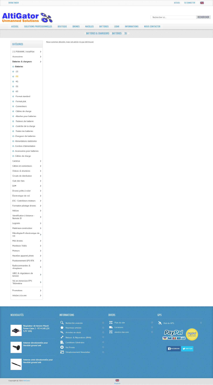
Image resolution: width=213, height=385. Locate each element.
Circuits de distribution (22, 176)
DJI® (14, 185)
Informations (132, 26)
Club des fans (18, 180)
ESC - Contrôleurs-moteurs (23, 200)
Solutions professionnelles (38, 26)
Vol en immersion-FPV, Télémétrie (22, 282)
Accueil (177, 2)
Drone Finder (13, 2)
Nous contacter (153, 26)
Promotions (17, 290)
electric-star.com (119, 332)
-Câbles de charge (22, 111)
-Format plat (20, 101)
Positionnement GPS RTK (23, 260)
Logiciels (16, 223)
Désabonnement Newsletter (75, 352)
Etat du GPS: (166, 323)
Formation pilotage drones (24, 205)
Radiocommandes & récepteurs (21, 267)
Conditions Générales (72, 342)
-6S (16, 91)
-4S (16, 81)
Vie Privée (67, 347)
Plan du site (117, 322)
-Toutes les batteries (23, 131)
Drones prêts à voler (21, 190)
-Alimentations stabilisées (25, 141)
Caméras (16, 161)
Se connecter (189, 2)
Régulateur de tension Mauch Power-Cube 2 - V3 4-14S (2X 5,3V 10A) (36, 328)
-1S (16, 71)
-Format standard (22, 96)
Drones (76, 26)
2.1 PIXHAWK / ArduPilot (23, 51)
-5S (16, 86)
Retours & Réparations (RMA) (75, 337)
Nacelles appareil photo (23, 255)
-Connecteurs (20, 106)
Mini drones (17, 240)
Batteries (104, 26)
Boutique (62, 26)
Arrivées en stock (70, 332)
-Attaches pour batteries (25, 116)
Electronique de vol (21, 195)
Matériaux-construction (22, 228)
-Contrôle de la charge (24, 126)
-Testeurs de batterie (24, 121)
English (117, 382)
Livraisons (116, 327)
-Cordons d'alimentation (24, 146)
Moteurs (16, 250)
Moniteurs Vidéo (19, 245)
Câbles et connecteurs (22, 166)
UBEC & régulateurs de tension (22, 274)
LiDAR (117, 26)
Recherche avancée (71, 322)
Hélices (15, 210)
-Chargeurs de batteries (24, 136)
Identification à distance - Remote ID (23, 217)
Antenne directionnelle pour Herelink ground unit (35, 344)
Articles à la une (19, 295)
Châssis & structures (21, 171)
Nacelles (90, 26)
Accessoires (17, 56)
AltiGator (26, 380)
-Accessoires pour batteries (26, 151)
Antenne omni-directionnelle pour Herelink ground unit (38, 361)
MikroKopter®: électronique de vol (25, 234)
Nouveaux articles (70, 327)
